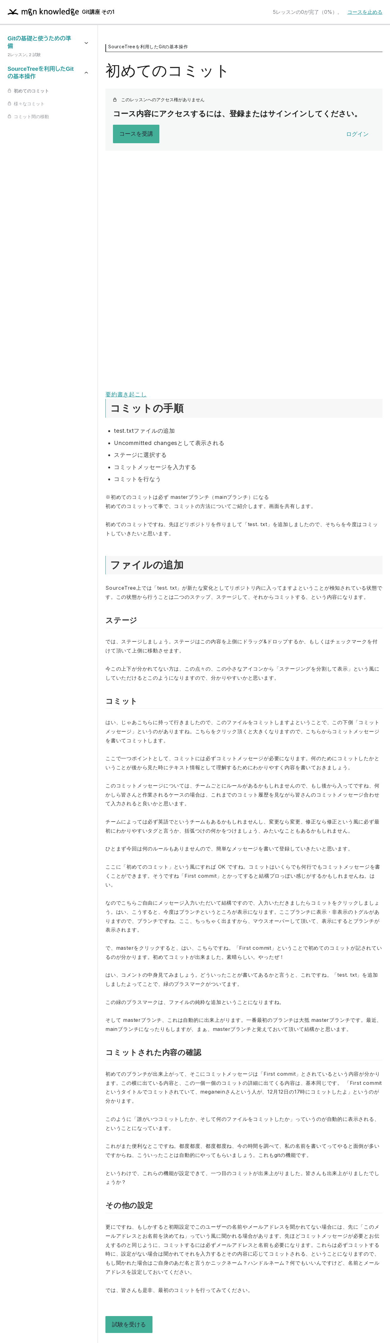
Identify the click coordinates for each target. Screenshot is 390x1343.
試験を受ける (129, 1324)
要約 (111, 394)
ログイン (357, 134)
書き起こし (132, 394)
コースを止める (364, 12)
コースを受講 (136, 133)
